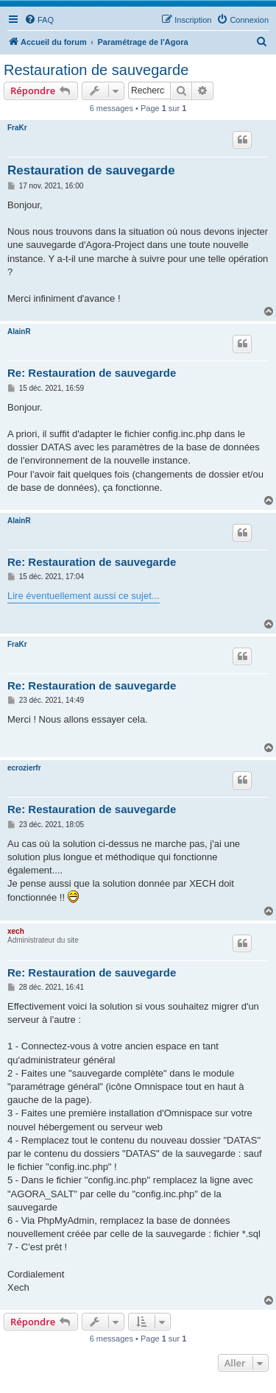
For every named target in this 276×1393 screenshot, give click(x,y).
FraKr (17, 128)
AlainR (19, 331)
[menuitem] (39, 20)
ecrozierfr (24, 768)
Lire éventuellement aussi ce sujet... (83, 595)
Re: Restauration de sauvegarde (91, 372)
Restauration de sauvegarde (96, 70)
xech (15, 931)
